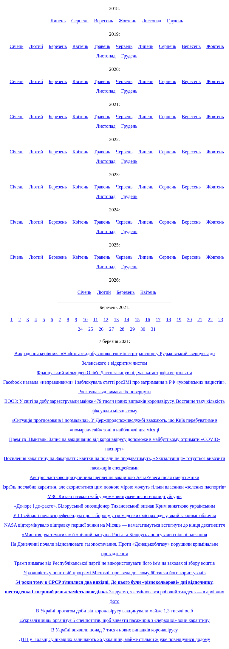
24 (80, 329)
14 (126, 319)
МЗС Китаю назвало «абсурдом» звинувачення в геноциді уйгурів (114, 496)
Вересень (103, 20)
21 (199, 319)
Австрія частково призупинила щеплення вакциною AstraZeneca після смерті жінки (114, 477)
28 (122, 329)
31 (153, 329)
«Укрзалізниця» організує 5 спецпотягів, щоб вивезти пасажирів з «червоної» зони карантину (114, 620)
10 (85, 319)
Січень (16, 46)
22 (210, 319)
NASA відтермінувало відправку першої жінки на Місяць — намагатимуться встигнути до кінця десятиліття (114, 525)
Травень (102, 46)
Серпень (80, 20)
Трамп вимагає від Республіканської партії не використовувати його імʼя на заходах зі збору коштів (114, 563)
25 (90, 329)
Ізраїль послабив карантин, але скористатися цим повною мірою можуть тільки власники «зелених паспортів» (114, 486)
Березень (58, 46)
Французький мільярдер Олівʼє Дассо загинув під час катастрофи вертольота (114, 372)
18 (168, 319)
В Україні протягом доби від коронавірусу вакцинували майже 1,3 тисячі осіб (114, 610)
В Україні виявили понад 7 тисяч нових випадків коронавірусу (114, 629)
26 (101, 329)
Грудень (175, 20)
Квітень (80, 46)
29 (132, 329)
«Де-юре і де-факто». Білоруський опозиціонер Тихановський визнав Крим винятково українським (114, 505)
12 (105, 319)
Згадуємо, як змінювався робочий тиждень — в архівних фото (114, 592)
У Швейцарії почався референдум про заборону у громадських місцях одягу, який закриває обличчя (114, 515)
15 (137, 319)
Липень (58, 20)
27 (111, 329)
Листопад (151, 20)
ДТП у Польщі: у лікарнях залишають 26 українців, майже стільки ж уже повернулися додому (114, 639)
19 (179, 319)
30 (142, 329)
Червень (124, 46)
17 (158, 319)
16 (147, 319)
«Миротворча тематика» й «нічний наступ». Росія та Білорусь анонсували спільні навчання (114, 534)
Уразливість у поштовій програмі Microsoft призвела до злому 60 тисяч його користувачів (115, 572)
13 (116, 319)
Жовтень (127, 20)
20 (189, 319)
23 (220, 319)
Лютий (36, 46)
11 (95, 319)
